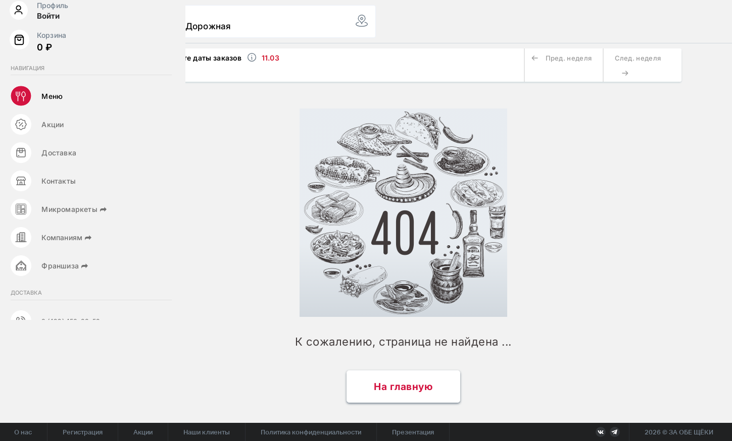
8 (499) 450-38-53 (70, 374)
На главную (403, 387)
